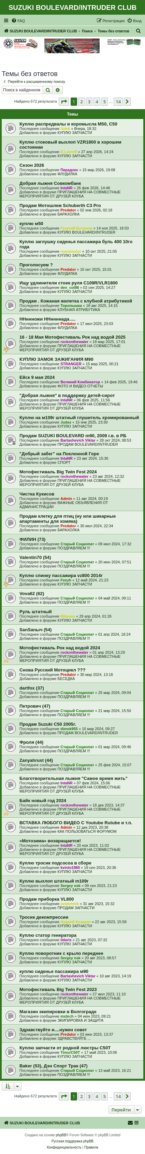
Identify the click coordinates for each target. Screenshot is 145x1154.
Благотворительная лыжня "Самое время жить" (73, 778)
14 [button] (118, 102)
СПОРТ (63, 462)
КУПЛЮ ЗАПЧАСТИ (74, 133)
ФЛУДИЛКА (67, 174)
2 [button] (81, 102)
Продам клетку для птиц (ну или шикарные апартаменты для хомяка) (67, 519)
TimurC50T (70, 1052)
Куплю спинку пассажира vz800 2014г (61, 575)
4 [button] (97, 102)
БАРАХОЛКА (68, 214)
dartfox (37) (31, 688)
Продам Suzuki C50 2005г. (47, 724)
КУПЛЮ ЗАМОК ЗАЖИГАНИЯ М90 (56, 359)
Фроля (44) (31, 742)
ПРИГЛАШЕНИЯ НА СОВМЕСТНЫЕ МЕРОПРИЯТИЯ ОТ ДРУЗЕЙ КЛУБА (69, 194)
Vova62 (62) (31, 593)
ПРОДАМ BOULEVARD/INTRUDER (87, 444)
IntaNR (66, 188)
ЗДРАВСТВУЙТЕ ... (73, 1038)
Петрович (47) (34, 706)
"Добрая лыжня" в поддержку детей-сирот (67, 395)
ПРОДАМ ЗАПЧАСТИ (76, 908)
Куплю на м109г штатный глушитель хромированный (79, 417)
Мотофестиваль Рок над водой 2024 (59, 647)
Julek (65, 129)
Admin (66, 499)
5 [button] (104, 102)
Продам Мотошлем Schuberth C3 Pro (60, 205)
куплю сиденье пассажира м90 (53, 971)
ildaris (65, 940)
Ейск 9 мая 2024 (37, 377)
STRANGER (71, 364)
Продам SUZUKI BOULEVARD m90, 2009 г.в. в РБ (73, 435)
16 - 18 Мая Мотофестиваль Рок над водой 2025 (72, 337)
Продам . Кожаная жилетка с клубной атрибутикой (75, 301)
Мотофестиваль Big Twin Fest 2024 (58, 471)
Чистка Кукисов (36, 494)
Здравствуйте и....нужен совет (53, 1029)
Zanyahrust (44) (36, 760)
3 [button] (89, 102)
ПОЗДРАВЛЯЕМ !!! (73, 548)
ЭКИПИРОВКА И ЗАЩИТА (80, 1020)
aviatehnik (69, 904)
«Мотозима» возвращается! (50, 840)
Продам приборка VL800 (46, 899)
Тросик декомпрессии (43, 917)
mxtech (67, 1016)
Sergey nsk (70, 886)
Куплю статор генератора (47, 935)
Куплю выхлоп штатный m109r (53, 881)
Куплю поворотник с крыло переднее (61, 953)
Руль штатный (35, 611)
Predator (68, 210)
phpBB (61, 1135)
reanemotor (70, 251)
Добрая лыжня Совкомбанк (50, 183)
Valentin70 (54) (35, 557)
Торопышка (71, 306)
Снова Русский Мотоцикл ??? (52, 669)
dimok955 (69, 729)
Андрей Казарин (75, 922)
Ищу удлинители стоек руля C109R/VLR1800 (68, 282)
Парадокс (69, 170)
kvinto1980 (70, 868)
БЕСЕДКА (66, 679)
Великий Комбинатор (80, 382)
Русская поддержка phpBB (72, 1141)
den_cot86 (69, 287)
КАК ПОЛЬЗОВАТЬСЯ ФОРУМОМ (86, 831)
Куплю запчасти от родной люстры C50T (65, 1047)
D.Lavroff (68, 152)
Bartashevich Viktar (78, 440)
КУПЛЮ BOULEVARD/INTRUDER (86, 232)
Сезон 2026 (31, 165)
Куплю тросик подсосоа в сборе (55, 863)
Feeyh (65, 580)
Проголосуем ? (36, 264)
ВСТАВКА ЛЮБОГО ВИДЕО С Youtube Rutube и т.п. (75, 822)
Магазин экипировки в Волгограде (58, 1011)
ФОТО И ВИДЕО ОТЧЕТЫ (80, 386)
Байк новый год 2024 (42, 800)
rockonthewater (74, 342)
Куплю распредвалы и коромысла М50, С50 (68, 124)
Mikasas (67, 616)
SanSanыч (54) (35, 629)
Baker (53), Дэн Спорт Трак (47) (53, 1065)
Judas (65, 422)
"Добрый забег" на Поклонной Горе (59, 453)
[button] (64, 102)
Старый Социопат (77, 544)
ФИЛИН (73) (32, 539)
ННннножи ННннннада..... (47, 319)
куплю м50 (31, 223)
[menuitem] (18, 21)
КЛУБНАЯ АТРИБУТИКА (78, 310)
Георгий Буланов (76, 228)
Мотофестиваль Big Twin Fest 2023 (58, 989)
